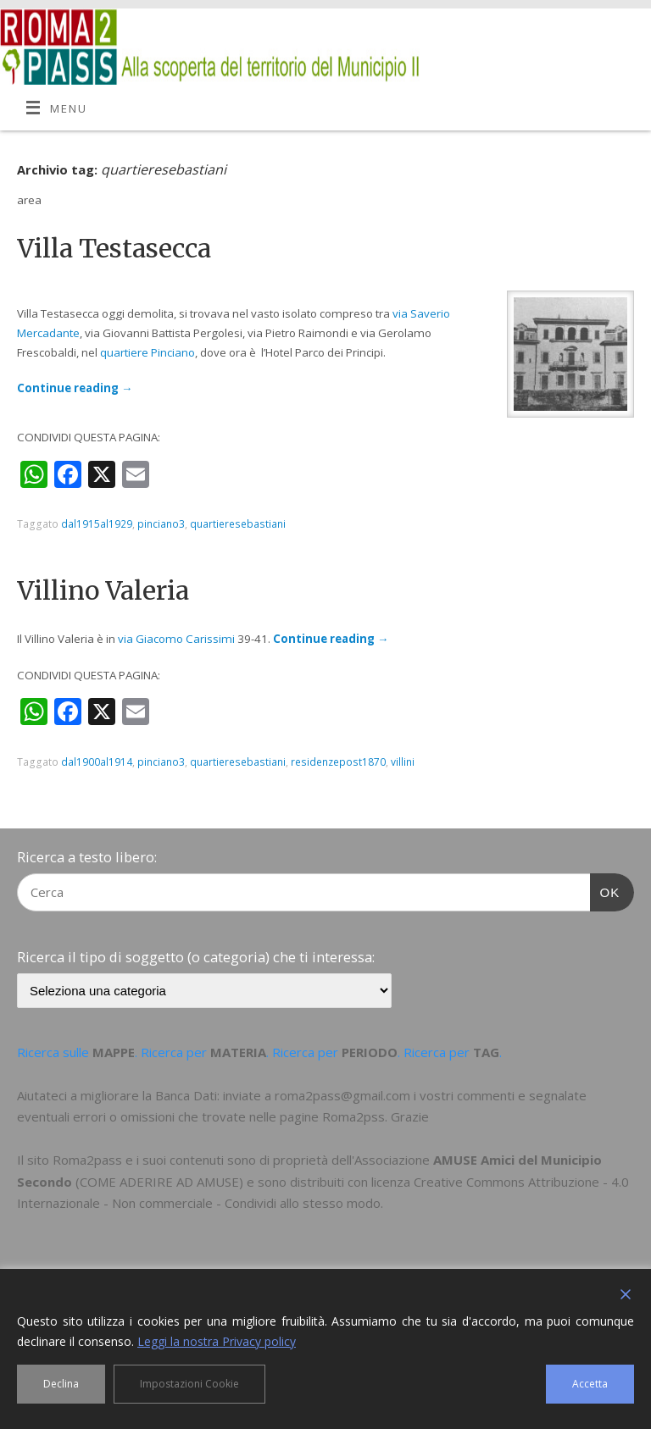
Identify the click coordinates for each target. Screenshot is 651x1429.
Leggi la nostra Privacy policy (216, 1341)
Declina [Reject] (61, 1383)
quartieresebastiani (238, 524)
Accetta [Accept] (590, 1383)
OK (605, 890)
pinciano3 (161, 524)
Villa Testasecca (114, 248)
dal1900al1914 (96, 762)
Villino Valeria (103, 590)
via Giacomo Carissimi (176, 638)
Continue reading (74, 388)
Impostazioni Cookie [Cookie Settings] (189, 1383)
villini (403, 762)
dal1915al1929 (96, 524)
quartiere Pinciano (147, 352)
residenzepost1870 (338, 762)
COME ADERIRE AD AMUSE (159, 1181)
